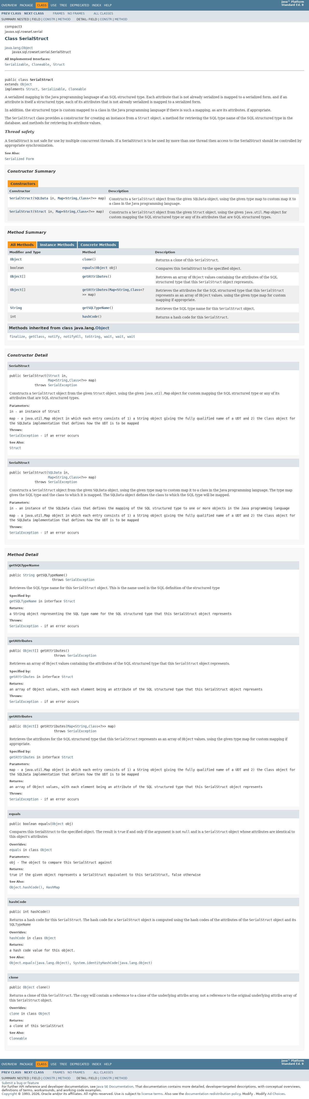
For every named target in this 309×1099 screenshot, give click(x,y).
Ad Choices (276, 1094)
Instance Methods (57, 245)
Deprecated (79, 5)
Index (96, 5)
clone (87, 259)
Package (26, 5)
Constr (49, 19)
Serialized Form (19, 159)
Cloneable (40, 64)
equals (88, 268)
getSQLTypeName (95, 308)
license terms (152, 1094)
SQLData (41, 198)
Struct (59, 64)
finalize (17, 336)
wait (108, 336)
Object (26, 84)
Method (64, 19)
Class (84, 198)
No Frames (76, 13)
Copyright (9, 1094)
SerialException (62, 385)
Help (108, 5)
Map (60, 198)
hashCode (90, 316)
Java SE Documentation (115, 1086)
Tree (63, 5)
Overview (9, 5)
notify (54, 336)
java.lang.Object (19, 48)
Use (54, 5)
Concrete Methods (98, 245)
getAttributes (94, 276)
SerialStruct (21, 198)
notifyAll (72, 336)
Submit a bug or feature (20, 1083)
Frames (59, 13)
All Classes (103, 13)
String (71, 198)
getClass (36, 336)
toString (92, 336)
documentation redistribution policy (212, 1094)
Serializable (16, 64)
